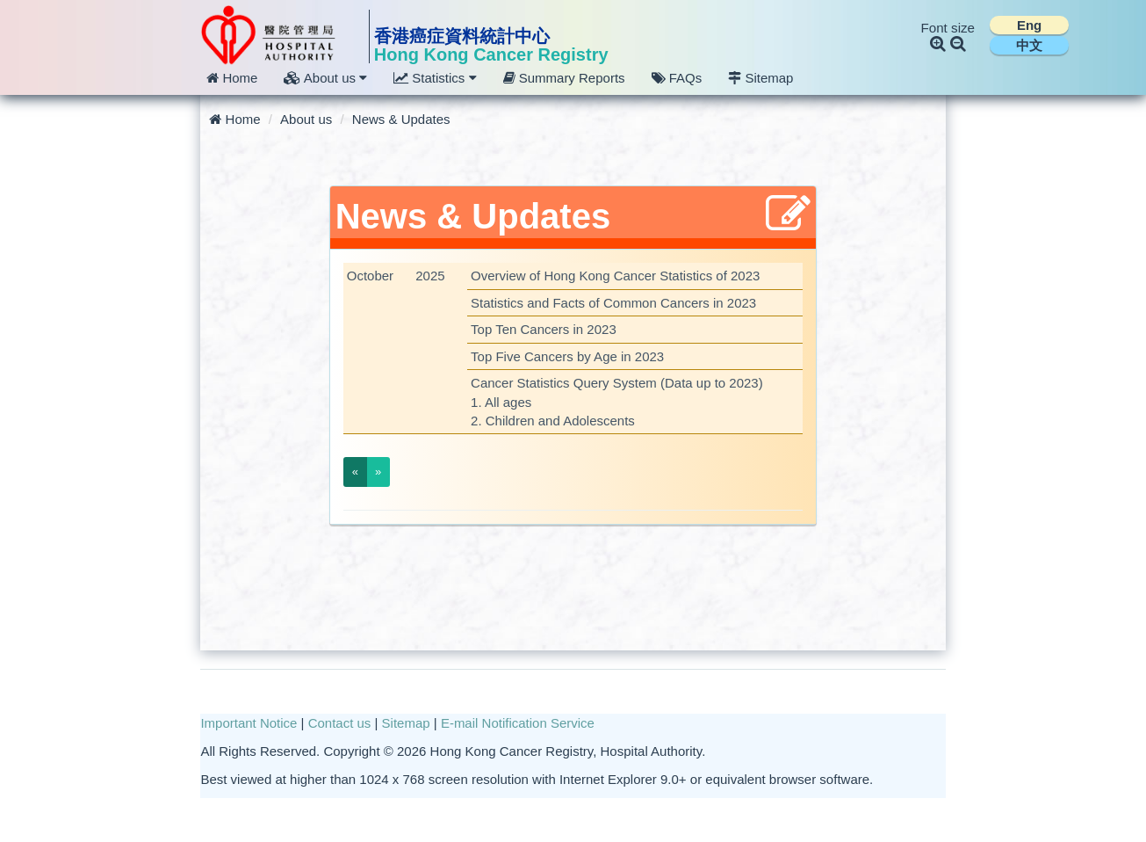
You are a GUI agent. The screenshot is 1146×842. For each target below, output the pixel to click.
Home (231, 77)
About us (306, 119)
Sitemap (760, 77)
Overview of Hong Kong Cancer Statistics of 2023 (615, 275)
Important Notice (248, 722)
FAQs (677, 77)
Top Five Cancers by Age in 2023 (567, 356)
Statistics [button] (434, 77)
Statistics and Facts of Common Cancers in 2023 (613, 302)
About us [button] (325, 77)
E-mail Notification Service (518, 722)
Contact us (339, 722)
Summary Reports (564, 77)
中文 (1029, 45)
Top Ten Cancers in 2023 (543, 329)
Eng (1029, 25)
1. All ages (501, 402)
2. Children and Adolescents (553, 420)
